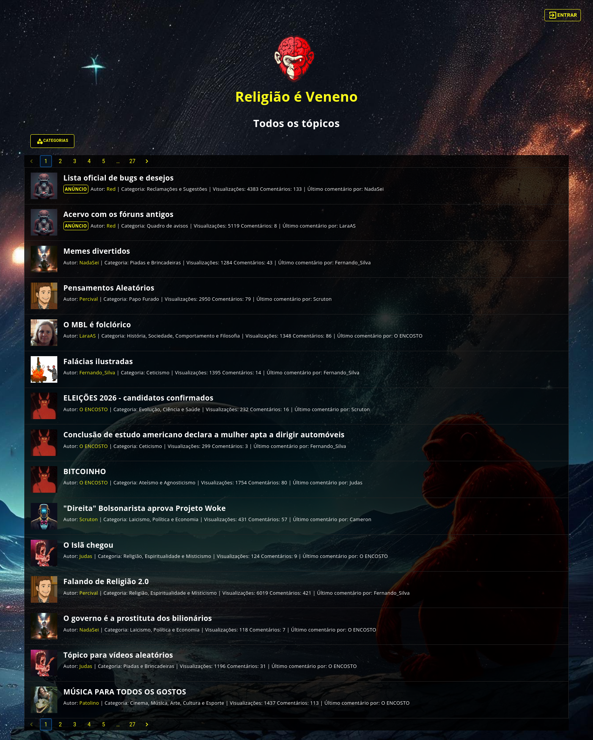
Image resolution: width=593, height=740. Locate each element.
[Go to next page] (147, 161)
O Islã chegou (88, 545)
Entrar (562, 15)
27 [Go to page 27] (132, 161)
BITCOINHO (84, 471)
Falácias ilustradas (98, 361)
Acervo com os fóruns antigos (118, 214)
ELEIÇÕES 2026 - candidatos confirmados (138, 398)
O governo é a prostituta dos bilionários (137, 618)
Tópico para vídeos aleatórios (118, 655)
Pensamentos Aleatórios (108, 288)
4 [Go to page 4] (89, 161)
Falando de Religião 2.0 (106, 581)
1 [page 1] (46, 161)
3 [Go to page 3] (74, 161)
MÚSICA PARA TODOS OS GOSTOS (124, 692)
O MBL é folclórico (97, 324)
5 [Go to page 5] (103, 161)
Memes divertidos (96, 251)
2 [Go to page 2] (60, 161)
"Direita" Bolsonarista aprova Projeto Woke (144, 508)
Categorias (52, 141)
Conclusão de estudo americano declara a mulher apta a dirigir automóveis (203, 434)
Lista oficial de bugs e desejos (118, 178)
